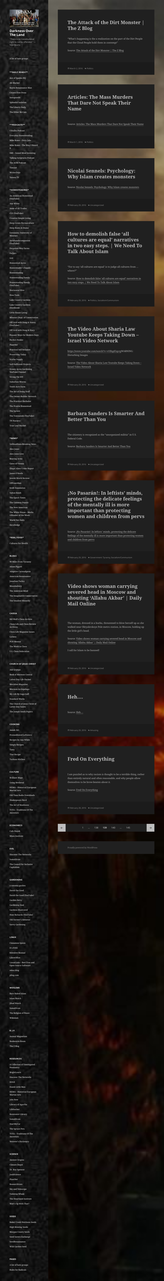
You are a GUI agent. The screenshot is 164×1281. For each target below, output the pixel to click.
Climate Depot (16, 1164)
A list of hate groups (19, 58)
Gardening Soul (17, 905)
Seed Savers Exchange (20, 1236)
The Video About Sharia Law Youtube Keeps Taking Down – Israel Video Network (103, 335)
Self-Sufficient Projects (20, 364)
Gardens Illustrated (19, 910)
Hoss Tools (14, 295)
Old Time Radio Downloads (22, 795)
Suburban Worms (18, 381)
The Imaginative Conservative (23, 595)
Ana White (14, 203)
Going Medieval (17, 782)
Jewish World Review (20, 478)
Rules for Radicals (18, 1269)
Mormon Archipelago (19, 689)
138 (97, 826)
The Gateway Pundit (19, 502)
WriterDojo (15, 172)
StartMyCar (15, 1124)
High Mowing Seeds (19, 1227)
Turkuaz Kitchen (17, 759)
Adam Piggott (16, 566)
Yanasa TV (14, 177)
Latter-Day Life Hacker (20, 679)
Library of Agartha (18, 1104)
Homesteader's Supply (20, 267)
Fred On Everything (91, 759)
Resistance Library (18, 1114)
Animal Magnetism (18, 1036)
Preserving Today (18, 354)
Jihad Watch (15, 1003)
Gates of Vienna (17, 463)
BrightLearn (15, 1072)
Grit (11, 258)
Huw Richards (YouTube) (21, 914)
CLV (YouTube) (16, 213)
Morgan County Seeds (20, 1232)
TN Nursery (15, 420)
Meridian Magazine (19, 684)
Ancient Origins (17, 1160)
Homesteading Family (20, 277)
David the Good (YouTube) (22, 895)
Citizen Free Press (18, 92)
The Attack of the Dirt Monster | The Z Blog (106, 25)
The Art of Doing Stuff (20, 391)
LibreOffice (15, 957)
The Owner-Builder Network (23, 396)
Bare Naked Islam (18, 993)
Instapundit (15, 97)
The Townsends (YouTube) (22, 416)
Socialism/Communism (108, 300)
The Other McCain (18, 112)
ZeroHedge (15, 525)
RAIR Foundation (17, 488)
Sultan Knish (15, 492)
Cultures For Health (19, 543)
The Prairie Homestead (20, 406)
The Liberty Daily (18, 107)
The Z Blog (14, 1046)
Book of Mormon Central (21, 674)
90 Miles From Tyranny (20, 561)
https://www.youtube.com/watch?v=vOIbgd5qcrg (94, 351)
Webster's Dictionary (19, 1141)
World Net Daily (17, 520)
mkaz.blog (14, 970)
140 (114, 826)
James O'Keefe (16, 473)
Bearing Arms (16, 458)
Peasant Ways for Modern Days (24, 335)
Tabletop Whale (17, 1194)
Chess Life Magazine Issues (22, 632)
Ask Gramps (15, 669)
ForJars (13, 253)
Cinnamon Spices (17, 943)
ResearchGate (16, 1184)
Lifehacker (15, 1109)
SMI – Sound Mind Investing (22, 153)
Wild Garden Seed (18, 1246)
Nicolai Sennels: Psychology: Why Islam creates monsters (101, 173)
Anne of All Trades (18, 208)
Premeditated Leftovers (21, 735)
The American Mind (19, 591)
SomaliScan (15, 859)
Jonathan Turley (17, 581)
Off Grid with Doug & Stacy (22, 330)
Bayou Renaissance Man (21, 87)
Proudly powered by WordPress (82, 847)
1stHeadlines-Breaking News (23, 444)
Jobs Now (14, 1099)
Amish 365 (14, 730)
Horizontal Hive (17, 290)
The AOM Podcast (18, 162)
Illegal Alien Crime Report (22, 468)
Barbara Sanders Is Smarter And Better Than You (106, 416)
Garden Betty (16, 900)
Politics (90, 68)
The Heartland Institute (21, 1198)
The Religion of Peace (20, 1013)
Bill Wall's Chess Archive (21, 619)
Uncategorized (97, 205)
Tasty (12, 749)
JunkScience (15, 1174)
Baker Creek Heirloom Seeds (23, 1222)
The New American (18, 507)
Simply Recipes (17, 744)
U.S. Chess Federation (19, 651)
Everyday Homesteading (21, 135)
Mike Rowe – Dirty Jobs (20, 140)
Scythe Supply (16, 359)
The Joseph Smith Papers (21, 711)
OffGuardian (15, 483)
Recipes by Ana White (20, 740)
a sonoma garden (18, 885)
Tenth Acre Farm (17, 386)
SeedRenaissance (18, 1241)
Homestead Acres (18, 263)
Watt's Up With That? (19, 1203)
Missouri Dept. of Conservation (24, 317)
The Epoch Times (17, 497)
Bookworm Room (18, 1041)
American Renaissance (20, 576)
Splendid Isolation (18, 102)
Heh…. (75, 696)
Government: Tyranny (100, 557)
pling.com (14, 975)
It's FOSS (14, 948)
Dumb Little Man (17, 1087)
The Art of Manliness (19, 805)
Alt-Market (15, 83)
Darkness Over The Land (21, 32)
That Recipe (15, 754)
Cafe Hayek (15, 831)
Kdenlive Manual (17, 952)
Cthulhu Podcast (17, 130)
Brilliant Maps (16, 777)
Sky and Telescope (18, 1189)
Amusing (94, 730)
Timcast (13, 167)
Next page (150, 828)
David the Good (17, 890)
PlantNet (14, 344)
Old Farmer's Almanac (20, 919)
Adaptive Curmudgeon (20, 571)
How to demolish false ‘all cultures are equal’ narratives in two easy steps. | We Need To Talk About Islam (105, 242)
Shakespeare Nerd (18, 800)
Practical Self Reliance (20, 349)
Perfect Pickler (16, 340)
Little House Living (18, 312)
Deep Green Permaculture (22, 223)
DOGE (12, 1082)
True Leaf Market (18, 425)
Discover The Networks (20, 854)
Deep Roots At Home (19, 228)
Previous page (62, 828)
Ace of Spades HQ (18, 78)
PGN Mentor (15, 641)
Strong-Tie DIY (16, 377)
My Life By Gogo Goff (19, 694)
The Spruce (15, 411)
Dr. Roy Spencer (17, 1169)
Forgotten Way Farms (19, 248)
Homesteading (16, 272)
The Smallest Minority (20, 600)
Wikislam (14, 1018)
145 (129, 826)
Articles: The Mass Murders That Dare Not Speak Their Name (100, 103)
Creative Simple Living (20, 218)
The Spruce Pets (17, 1128)
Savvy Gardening (17, 924)
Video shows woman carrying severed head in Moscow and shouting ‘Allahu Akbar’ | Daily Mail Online (105, 595)
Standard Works (17, 699)
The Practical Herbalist (20, 401)
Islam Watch (15, 998)
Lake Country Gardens (20, 300)
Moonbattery (16, 586)
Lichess (13, 636)
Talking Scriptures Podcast (22, 158)
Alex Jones (14, 449)
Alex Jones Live (17, 454)
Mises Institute (16, 836)
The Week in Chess (18, 646)
